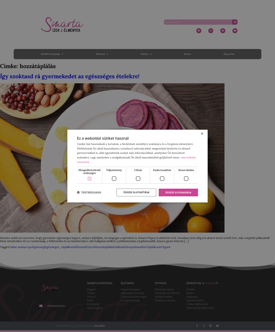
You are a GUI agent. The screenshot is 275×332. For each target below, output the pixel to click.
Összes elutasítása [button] (135, 192)
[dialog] (137, 166)
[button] (89, 193)
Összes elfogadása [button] (178, 192)
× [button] (202, 133)
